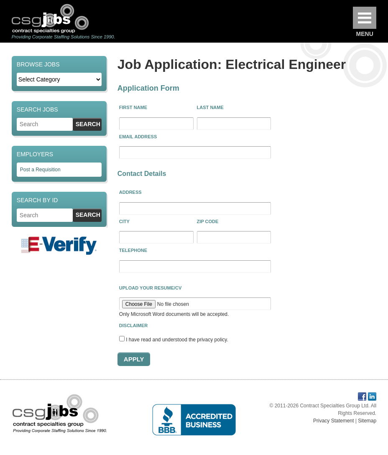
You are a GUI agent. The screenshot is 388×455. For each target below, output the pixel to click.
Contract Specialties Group (50, 18)
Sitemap (367, 421)
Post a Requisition (40, 170)
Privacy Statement (333, 421)
